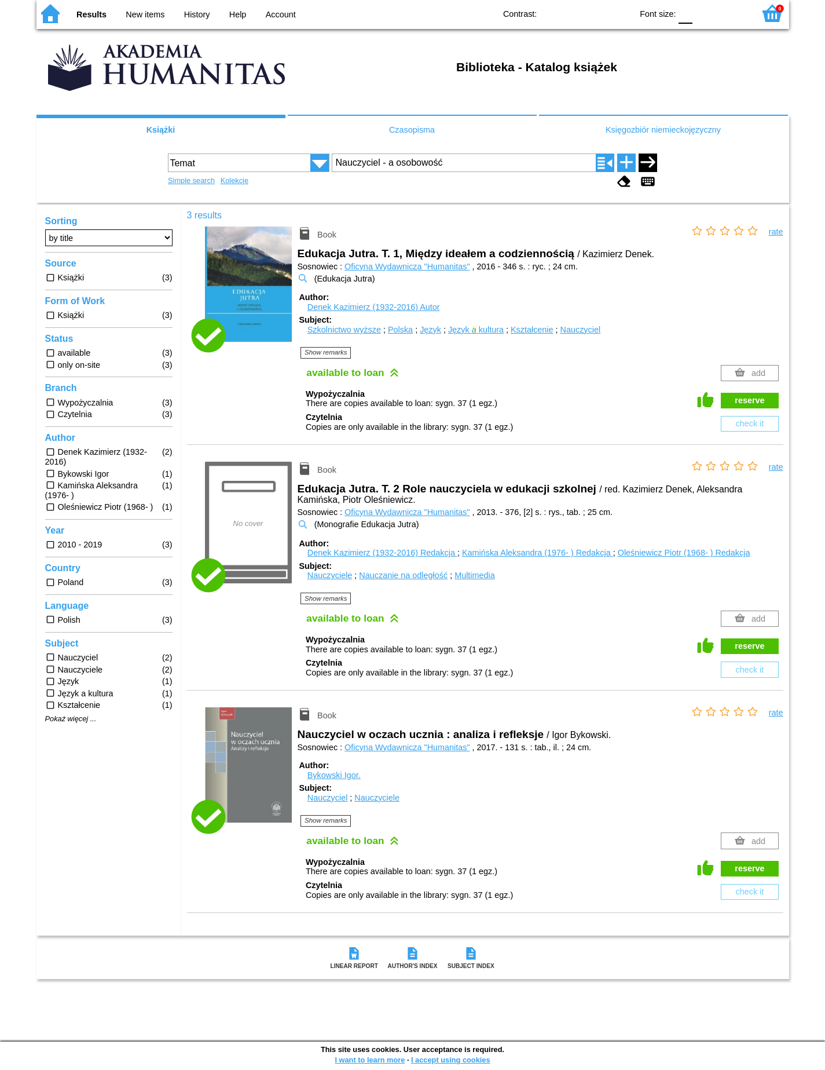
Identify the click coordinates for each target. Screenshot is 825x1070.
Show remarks (326, 352)
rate (776, 231)
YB (597, 13)
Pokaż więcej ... (71, 719)
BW (573, 13)
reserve (749, 400)
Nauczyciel (580, 329)
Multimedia (474, 575)
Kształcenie (532, 329)
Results (91, 14)
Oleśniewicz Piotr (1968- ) (684, 552)
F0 (685, 13)
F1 (705, 13)
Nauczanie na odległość (403, 575)
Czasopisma (412, 129)
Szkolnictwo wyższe (344, 329)
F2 (732, 13)
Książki (160, 129)
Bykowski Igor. (334, 775)
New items (145, 14)
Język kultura (476, 329)
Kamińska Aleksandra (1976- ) (537, 552)
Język (430, 329)
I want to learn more (370, 1060)
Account (281, 14)
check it (750, 423)
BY (620, 13)
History (197, 14)
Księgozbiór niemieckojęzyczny (663, 129)
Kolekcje (234, 180)
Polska (400, 329)
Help (238, 14)
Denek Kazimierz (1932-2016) (373, 307)
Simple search (191, 180)
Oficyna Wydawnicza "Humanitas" (407, 266)
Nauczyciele (330, 575)
